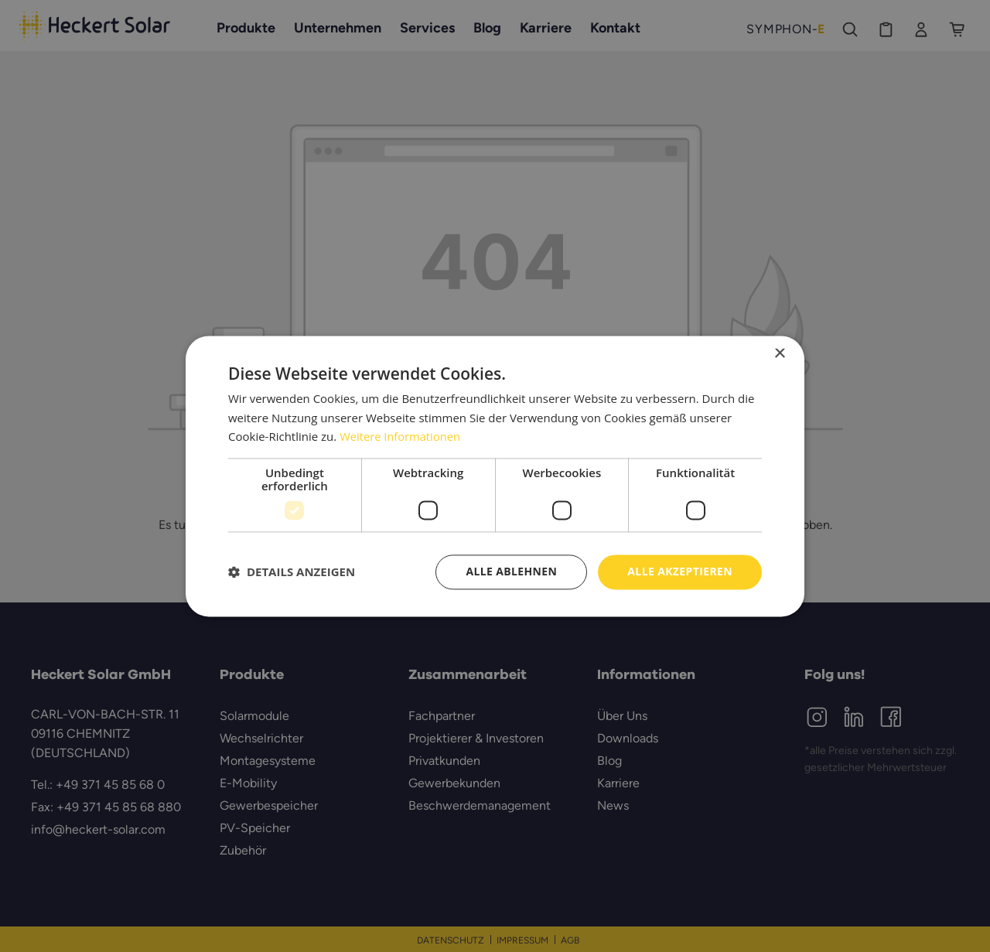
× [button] (779, 354)
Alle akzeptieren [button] (679, 571)
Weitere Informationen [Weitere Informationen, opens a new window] (401, 437)
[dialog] (495, 476)
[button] (291, 572)
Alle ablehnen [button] (511, 571)
